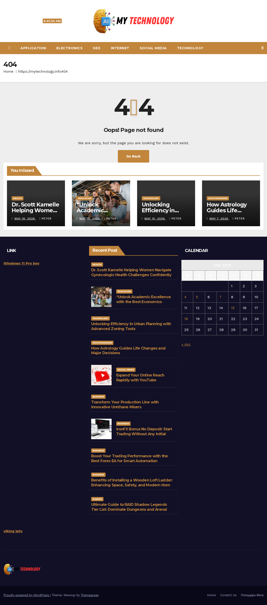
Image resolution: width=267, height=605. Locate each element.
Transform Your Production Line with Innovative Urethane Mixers (125, 404)
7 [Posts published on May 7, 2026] (220, 297)
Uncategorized (218, 198)
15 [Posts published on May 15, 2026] (233, 308)
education (84, 198)
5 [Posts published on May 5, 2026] (197, 297)
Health (17, 198)
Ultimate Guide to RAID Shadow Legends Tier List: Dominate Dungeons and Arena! (129, 507)
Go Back (133, 156)
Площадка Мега (252, 595)
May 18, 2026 (25, 218)
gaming (97, 499)
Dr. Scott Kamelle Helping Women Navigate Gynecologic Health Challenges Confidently (131, 272)
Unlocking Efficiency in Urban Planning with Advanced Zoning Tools (131, 326)
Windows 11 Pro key (21, 263)
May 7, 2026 (219, 218)
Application (33, 48)
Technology (190, 48)
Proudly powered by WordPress (26, 595)
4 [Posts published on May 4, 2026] (185, 297)
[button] (262, 48)
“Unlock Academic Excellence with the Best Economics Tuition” (143, 302)
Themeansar (90, 595)
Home (8, 71)
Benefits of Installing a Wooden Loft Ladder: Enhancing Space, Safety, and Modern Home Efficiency (132, 485)
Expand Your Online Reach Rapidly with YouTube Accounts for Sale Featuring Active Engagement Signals (141, 382)
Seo (97, 48)
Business (98, 396)
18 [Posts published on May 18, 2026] (186, 319)
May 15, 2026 (90, 218)
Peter (45, 218)
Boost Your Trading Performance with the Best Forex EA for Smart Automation (129, 458)
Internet (120, 48)
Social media (153, 48)
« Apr (185, 344)
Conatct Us (228, 595)
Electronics (69, 48)
